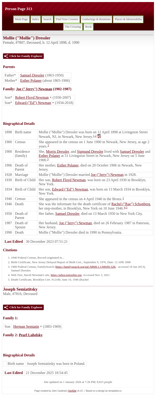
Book (88, 26)
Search (47, 19)
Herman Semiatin (26, 326)
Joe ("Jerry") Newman (34, 89)
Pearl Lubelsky (31, 335)
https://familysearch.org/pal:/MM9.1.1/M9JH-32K (86, 266)
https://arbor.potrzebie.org (66, 275)
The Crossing (73, 26)
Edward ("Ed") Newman (33, 103)
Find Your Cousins (67, 19)
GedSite (72, 391)
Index (35, 19)
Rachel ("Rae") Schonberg (130, 204)
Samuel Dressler (32, 75)
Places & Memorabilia (128, 19)
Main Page (21, 19)
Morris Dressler (57, 151)
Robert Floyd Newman (32, 97)
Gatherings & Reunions (96, 19)
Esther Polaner (31, 80)
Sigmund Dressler (90, 151)
